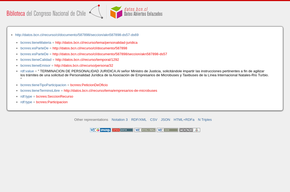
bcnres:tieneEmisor (35, 65)
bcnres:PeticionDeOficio (89, 85)
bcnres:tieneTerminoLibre (40, 91)
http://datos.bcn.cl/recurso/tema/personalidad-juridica (96, 43)
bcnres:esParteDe (34, 48)
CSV (153, 120)
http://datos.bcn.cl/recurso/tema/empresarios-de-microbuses (110, 91)
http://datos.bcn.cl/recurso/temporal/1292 (87, 60)
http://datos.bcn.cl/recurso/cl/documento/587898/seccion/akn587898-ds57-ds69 (77, 35)
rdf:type (26, 96)
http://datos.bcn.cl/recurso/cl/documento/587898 (89, 48)
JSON (165, 120)
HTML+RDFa (184, 120)
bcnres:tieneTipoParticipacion (43, 85)
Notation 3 (120, 120)
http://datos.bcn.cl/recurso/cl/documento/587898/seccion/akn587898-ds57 (109, 54)
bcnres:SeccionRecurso (54, 96)
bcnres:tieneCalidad (35, 60)
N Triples (205, 120)
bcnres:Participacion (52, 102)
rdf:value (27, 71)
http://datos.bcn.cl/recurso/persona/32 (84, 65)
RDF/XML (139, 120)
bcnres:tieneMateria (35, 43)
